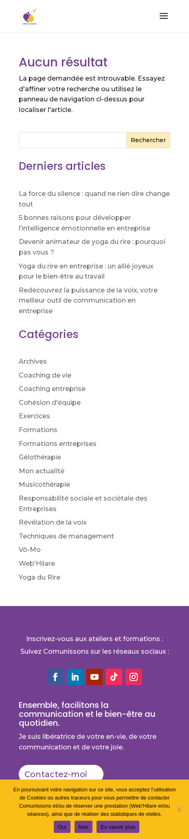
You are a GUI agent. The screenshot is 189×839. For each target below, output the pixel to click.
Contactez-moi (55, 774)
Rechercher (148, 140)
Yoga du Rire (39, 577)
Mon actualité (41, 471)
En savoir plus (118, 827)
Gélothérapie (40, 457)
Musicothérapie (44, 484)
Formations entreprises (58, 444)
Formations (38, 430)
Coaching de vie (45, 375)
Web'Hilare (37, 563)
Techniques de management (66, 536)
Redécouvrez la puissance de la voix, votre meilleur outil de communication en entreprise (88, 300)
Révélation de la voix (53, 522)
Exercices (34, 416)
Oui (62, 827)
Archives (33, 361)
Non (84, 827)
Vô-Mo (30, 549)
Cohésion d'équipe (50, 402)
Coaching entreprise (52, 389)
